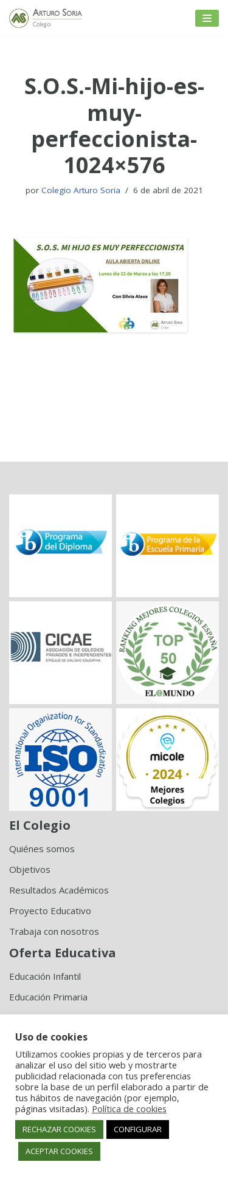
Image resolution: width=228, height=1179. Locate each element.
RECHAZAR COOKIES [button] (59, 1129)
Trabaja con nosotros (54, 931)
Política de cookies (129, 1108)
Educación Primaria (48, 997)
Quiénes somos (42, 848)
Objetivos (29, 869)
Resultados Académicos (59, 890)
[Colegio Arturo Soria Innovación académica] (45, 18)
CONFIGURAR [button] (138, 1129)
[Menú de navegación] (207, 18)
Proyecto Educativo (50, 910)
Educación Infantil (45, 976)
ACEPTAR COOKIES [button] (59, 1151)
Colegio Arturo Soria (80, 190)
